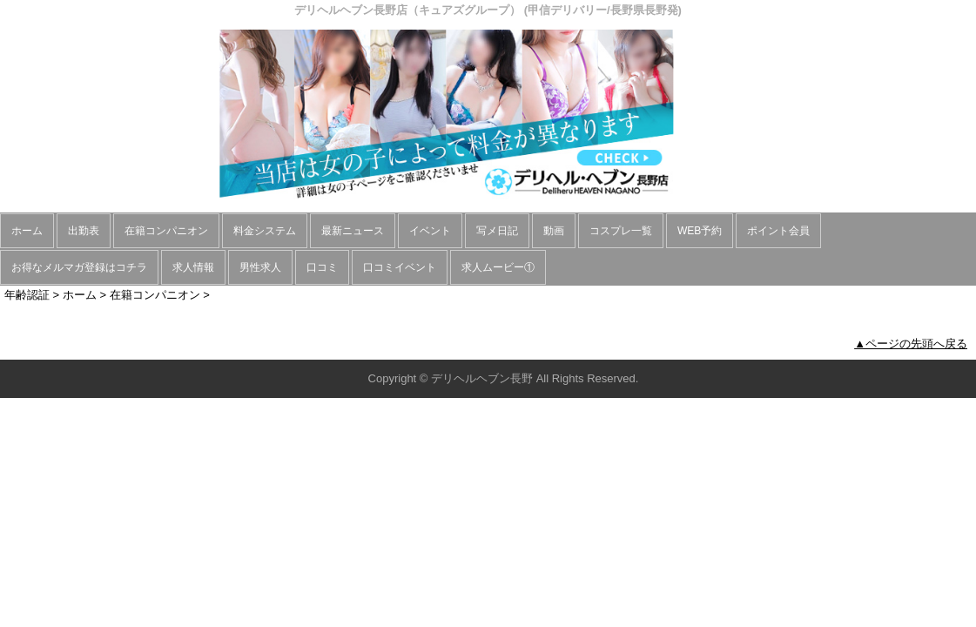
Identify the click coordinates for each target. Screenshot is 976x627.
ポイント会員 (778, 231)
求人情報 (193, 267)
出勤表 (83, 231)
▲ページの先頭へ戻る (910, 343)
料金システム (264, 231)
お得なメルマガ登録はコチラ (79, 267)
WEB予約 (699, 231)
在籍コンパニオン (166, 231)
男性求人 (260, 267)
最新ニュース (352, 231)
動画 (553, 231)
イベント (430, 231)
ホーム (27, 231)
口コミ (322, 267)
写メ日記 (497, 231)
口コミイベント (399, 267)
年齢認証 (27, 294)
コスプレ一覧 (620, 231)
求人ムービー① (498, 267)
